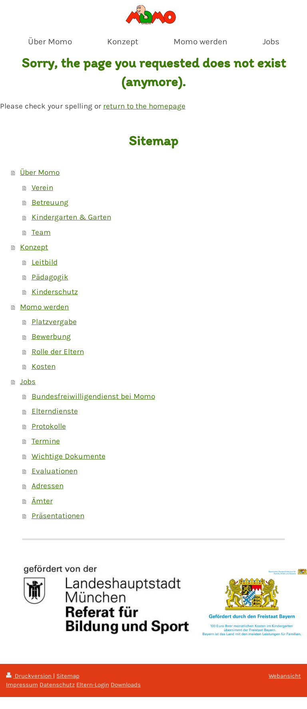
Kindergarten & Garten (71, 217)
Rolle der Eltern (58, 351)
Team (41, 232)
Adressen (48, 485)
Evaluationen (55, 471)
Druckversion (29, 675)
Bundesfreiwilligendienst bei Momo (93, 396)
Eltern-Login (92, 684)
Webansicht (285, 675)
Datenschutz (57, 684)
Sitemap (68, 675)
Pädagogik (50, 277)
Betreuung (50, 202)
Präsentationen (58, 515)
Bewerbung (51, 336)
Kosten (44, 366)
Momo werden (44, 307)
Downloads (126, 684)
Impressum (22, 684)
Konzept (34, 247)
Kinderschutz (55, 291)
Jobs (28, 381)
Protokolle (49, 426)
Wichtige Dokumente (69, 456)
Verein (42, 187)
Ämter (42, 501)
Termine (46, 441)
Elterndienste (55, 411)
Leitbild (45, 262)
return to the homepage (144, 106)
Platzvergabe (54, 321)
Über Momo (40, 172)
